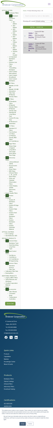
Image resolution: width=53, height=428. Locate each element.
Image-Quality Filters (11, 193)
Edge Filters (12, 143)
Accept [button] (22, 423)
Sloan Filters (12, 169)
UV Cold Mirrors (14, 141)
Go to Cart (10, 303)
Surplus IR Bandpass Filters (12, 201)
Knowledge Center (9, 361)
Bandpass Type (13, 243)
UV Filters (12, 126)
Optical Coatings (9, 381)
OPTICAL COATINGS (8, 232)
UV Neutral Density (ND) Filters (13, 137)
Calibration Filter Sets (11, 271)
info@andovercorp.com (11, 333)
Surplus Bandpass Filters (12, 221)
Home (24, 10)
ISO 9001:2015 (8, 403)
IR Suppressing (13, 261)
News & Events (8, 364)
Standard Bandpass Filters (13, 18)
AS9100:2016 (8, 406)
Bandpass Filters (14, 13)
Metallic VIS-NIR (13, 89)
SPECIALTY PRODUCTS (9, 238)
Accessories (12, 289)
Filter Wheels (13, 291)
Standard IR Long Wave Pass (12, 114)
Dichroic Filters (13, 263)
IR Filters (11, 99)
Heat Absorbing (13, 245)
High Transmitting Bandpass (12, 68)
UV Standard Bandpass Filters (13, 58)
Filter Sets (12, 93)
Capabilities (7, 356)
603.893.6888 (12, 327)
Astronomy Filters (9, 386)
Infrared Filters (8, 384)
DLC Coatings (9, 233)
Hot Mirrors (12, 255)
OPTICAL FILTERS (7, 10)
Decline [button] (30, 423)
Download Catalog (9, 389)
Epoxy (7, 287)
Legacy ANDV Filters (11, 277)
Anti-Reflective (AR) (11, 235)
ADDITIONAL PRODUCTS (9, 276)
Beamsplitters (9, 273)
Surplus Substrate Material (12, 227)
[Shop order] (43, 21)
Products (6, 354)
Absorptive (12, 91)
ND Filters (12, 83)
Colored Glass (13, 241)
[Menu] (49, 4)
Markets (6, 359)
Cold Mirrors (12, 257)
